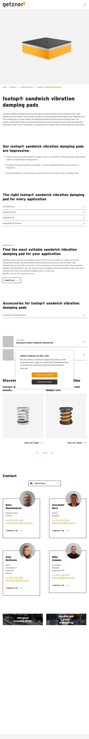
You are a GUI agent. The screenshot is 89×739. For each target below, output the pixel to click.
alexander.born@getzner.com (64, 523)
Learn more (24, 372)
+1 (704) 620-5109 (14, 520)
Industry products (27, 87)
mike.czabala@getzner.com (63, 578)
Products (13, 87)
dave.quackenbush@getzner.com (19, 523)
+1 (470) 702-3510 (60, 575)
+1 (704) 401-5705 (14, 578)
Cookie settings (57, 378)
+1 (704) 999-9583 (60, 520)
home (4, 87)
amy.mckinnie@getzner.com (17, 580)
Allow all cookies (31, 378)
